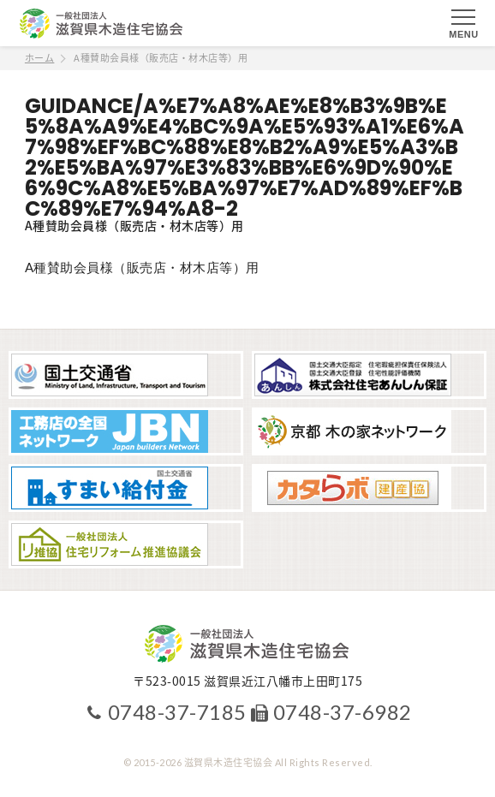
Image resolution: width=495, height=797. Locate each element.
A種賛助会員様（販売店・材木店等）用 (142, 267)
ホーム (40, 58)
